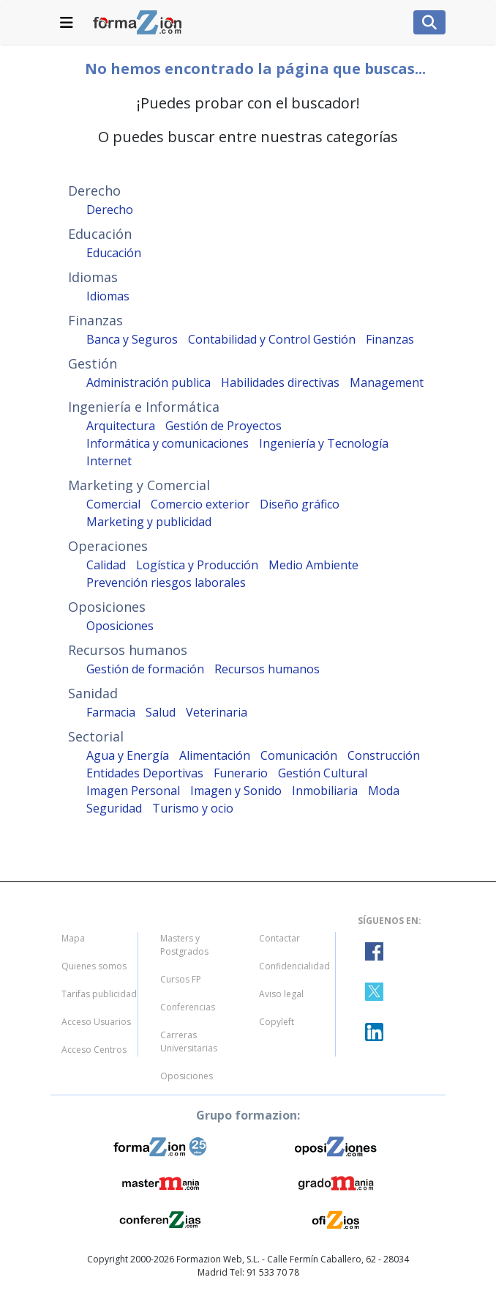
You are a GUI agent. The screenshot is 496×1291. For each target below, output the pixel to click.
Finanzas (390, 339)
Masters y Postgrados (184, 945)
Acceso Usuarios (96, 1022)
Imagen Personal (133, 791)
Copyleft (276, 1022)
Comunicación (298, 755)
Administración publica (148, 382)
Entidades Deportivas (144, 773)
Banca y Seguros (132, 339)
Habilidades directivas (280, 382)
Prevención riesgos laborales (166, 582)
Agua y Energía (127, 755)
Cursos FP (180, 979)
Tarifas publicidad (99, 994)
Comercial (113, 504)
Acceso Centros (94, 1049)
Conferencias (187, 1007)
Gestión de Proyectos (223, 426)
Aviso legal (281, 994)
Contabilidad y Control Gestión (272, 339)
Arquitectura (120, 426)
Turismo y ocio (192, 808)
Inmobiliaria (325, 791)
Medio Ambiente (313, 565)
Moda (383, 791)
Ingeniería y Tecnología (323, 443)
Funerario (241, 773)
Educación (113, 253)
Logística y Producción (197, 565)
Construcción (383, 755)
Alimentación (214, 755)
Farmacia (110, 712)
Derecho (109, 209)
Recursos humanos (267, 669)
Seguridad (114, 808)
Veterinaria (216, 712)
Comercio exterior (200, 504)
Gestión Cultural (322, 773)
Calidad (106, 565)
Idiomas (107, 296)
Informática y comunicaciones (167, 443)
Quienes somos (94, 966)
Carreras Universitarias (188, 1041)
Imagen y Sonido (236, 791)
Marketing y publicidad (148, 522)
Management (387, 382)
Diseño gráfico (299, 504)
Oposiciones (120, 626)
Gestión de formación (145, 669)
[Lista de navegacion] (66, 22)
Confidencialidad (294, 966)
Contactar (279, 938)
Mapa (73, 938)
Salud (161, 712)
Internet (109, 461)
